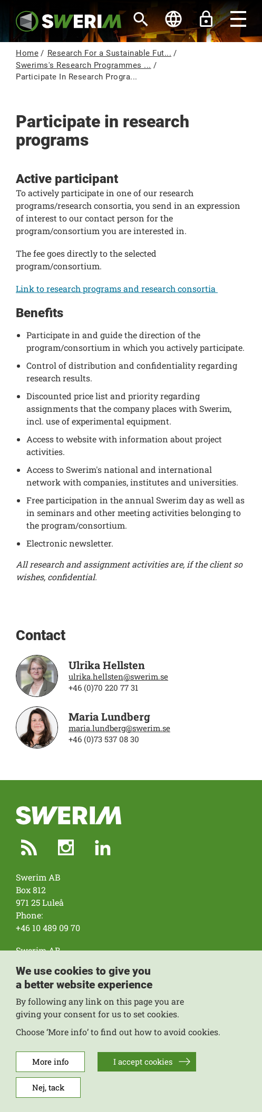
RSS (29, 847)
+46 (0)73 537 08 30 (104, 739)
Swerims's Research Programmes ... (83, 65)
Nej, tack (48, 1098)
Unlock (206, 19)
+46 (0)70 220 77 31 (103, 687)
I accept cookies (142, 1072)
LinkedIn (103, 847)
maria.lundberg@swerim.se (119, 728)
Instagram (66, 847)
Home (27, 53)
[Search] (140, 19)
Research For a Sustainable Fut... (109, 53)
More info (50, 1072)
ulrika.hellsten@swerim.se (118, 676)
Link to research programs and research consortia (117, 288)
